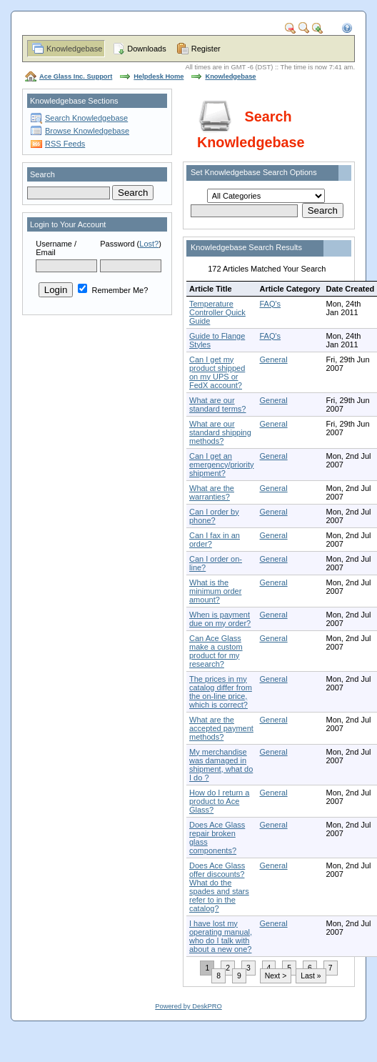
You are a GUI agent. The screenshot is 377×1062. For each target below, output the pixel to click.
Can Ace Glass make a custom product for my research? (216, 651)
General (273, 359)
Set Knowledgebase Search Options (254, 172)
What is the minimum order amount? (215, 591)
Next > (275, 976)
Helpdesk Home (159, 76)
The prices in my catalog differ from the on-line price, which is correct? (220, 692)
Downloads (146, 48)
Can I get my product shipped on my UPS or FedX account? (217, 372)
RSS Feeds (65, 143)
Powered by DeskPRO (188, 1006)
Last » (311, 976)
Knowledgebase (74, 48)
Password (117, 243)
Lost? (149, 243)
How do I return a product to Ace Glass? (219, 801)
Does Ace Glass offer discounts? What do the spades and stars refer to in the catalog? (219, 887)
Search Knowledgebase (86, 118)
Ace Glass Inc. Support (75, 76)
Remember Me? (113, 290)
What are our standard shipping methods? (220, 432)
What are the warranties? (211, 492)
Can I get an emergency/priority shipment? (221, 464)
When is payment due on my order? (220, 618)
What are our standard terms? (217, 404)
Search (42, 174)
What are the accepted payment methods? (221, 728)
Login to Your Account (68, 224)
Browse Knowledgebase (87, 130)
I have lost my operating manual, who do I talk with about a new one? (220, 936)
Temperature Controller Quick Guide (217, 312)
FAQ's (270, 303)
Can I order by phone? (214, 516)
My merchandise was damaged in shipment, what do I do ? (221, 765)
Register (206, 48)
